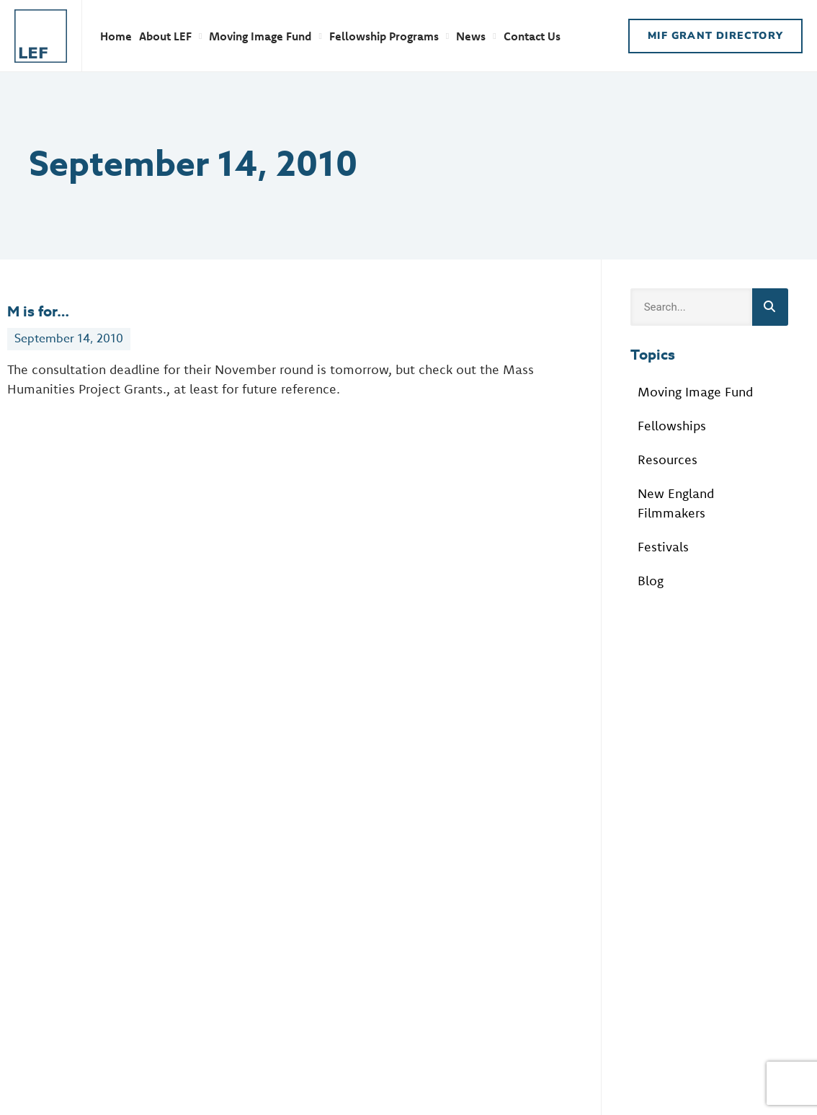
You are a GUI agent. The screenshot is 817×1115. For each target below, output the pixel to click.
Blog (651, 580)
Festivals (663, 546)
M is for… (38, 311)
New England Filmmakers (676, 503)
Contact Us (532, 36)
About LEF (170, 36)
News (476, 36)
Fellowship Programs (389, 36)
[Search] (770, 307)
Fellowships (672, 425)
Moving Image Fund (265, 36)
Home (116, 36)
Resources (667, 459)
